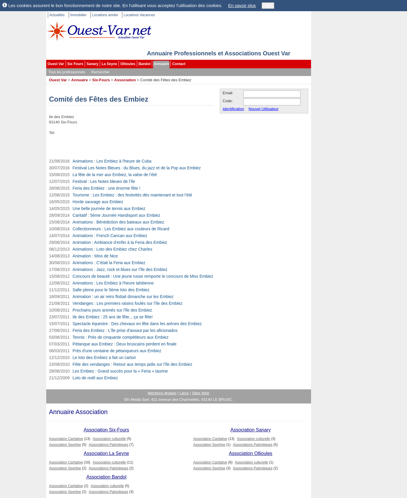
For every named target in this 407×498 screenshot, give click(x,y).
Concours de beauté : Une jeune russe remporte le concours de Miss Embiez (143, 276)
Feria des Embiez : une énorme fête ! (106, 188)
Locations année (105, 15)
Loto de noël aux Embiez (95, 377)
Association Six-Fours (106, 429)
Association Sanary (250, 429)
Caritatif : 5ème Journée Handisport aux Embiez (116, 215)
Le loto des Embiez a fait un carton (104, 357)
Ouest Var (56, 64)
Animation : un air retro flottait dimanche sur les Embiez (123, 296)
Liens (184, 393)
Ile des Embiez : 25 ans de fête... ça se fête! (113, 317)
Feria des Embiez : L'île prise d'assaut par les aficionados (125, 330)
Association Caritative (66, 439)
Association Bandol (106, 476)
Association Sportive (65, 445)
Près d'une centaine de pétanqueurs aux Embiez (117, 350)
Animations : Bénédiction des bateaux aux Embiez (118, 222)
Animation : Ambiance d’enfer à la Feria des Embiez (120, 242)
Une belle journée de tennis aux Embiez (109, 208)
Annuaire (161, 64)
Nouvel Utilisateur (264, 109)
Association (125, 80)
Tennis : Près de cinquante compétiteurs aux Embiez (121, 337)
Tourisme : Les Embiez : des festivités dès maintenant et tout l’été (132, 195)
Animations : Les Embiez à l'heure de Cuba (112, 161)
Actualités (57, 15)
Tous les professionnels (67, 72)
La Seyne (109, 64)
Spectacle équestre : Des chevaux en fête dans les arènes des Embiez (137, 323)
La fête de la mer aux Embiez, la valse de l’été (115, 174)
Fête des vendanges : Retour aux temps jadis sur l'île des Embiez (132, 364)
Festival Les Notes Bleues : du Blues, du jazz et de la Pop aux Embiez (137, 168)
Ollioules (127, 64)
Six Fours (75, 64)
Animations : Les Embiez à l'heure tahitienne (113, 283)
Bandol (145, 64)
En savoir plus (242, 5)
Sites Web (200, 393)
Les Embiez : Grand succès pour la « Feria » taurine (120, 371)
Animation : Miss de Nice (95, 256)
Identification (233, 109)
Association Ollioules (251, 453)
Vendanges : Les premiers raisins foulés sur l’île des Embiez (128, 303)
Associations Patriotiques (108, 445)
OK (268, 5)
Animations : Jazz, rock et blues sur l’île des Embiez (120, 269)
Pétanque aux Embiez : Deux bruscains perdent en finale (125, 344)
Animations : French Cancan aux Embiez (110, 235)
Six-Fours (101, 80)
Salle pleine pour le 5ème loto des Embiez (111, 289)
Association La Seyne (106, 453)
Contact (178, 64)
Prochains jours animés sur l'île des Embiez (112, 310)
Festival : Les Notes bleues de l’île (104, 181)
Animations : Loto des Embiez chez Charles (112, 249)
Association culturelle (109, 439)
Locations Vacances (139, 15)
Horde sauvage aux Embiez (98, 201)
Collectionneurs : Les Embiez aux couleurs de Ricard (121, 228)
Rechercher (100, 72)
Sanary (92, 64)
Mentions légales (162, 393)
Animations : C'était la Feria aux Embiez (109, 262)
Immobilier (78, 15)
